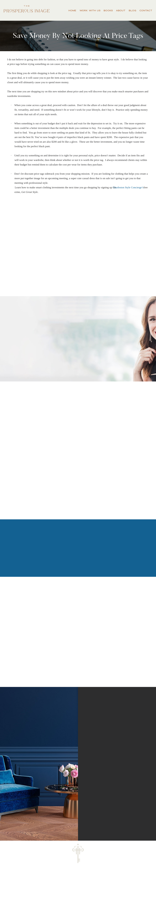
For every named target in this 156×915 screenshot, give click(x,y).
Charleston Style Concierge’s (130, 187)
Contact (145, 10)
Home (72, 10)
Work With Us (90, 10)
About (120, 10)
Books (108, 10)
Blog (132, 10)
